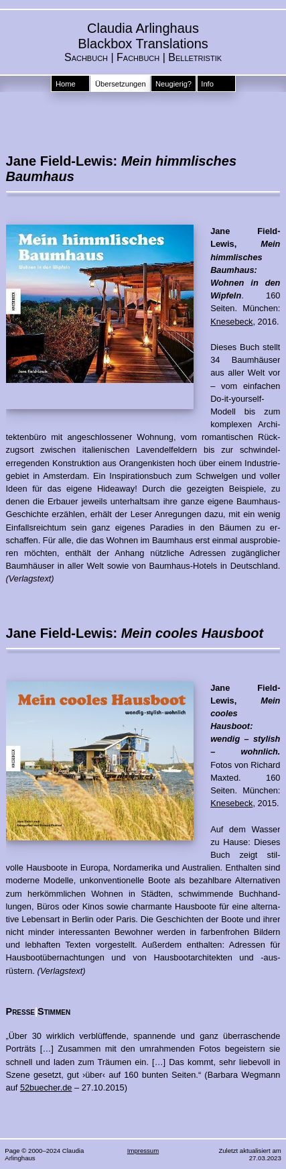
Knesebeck (231, 322)
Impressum (143, 1150)
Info (207, 84)
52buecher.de (46, 1087)
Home (66, 84)
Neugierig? (173, 84)
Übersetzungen (120, 84)
